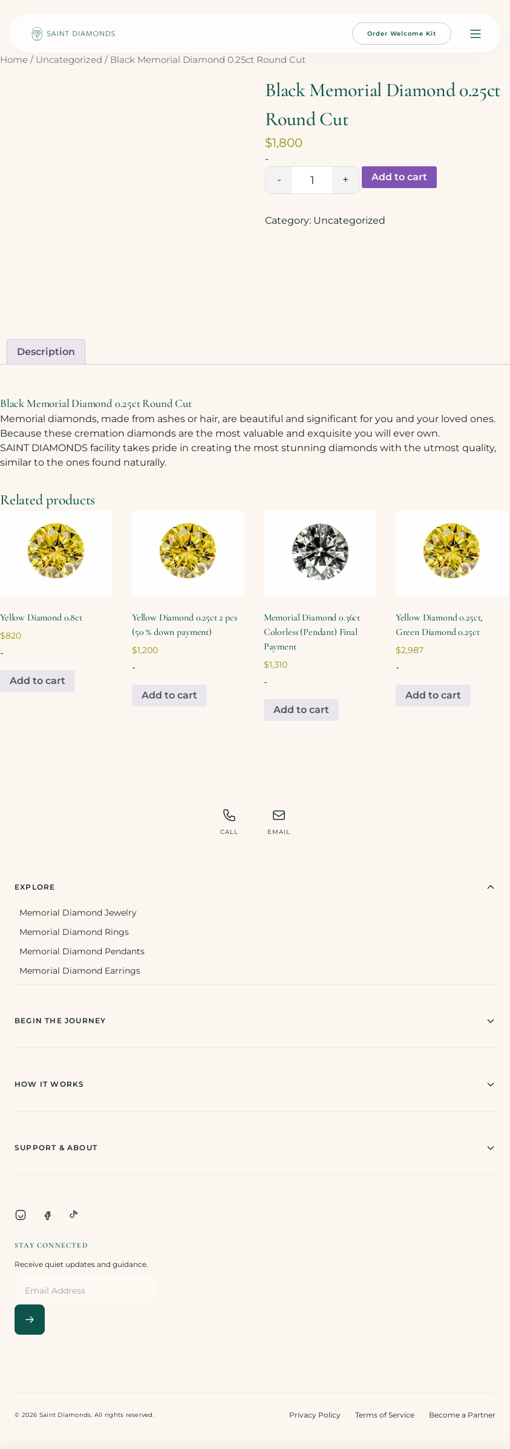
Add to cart (399, 177)
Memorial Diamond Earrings (79, 970)
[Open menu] (475, 34)
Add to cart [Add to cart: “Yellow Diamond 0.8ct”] (37, 680)
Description (46, 351)
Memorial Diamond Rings (74, 931)
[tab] (46, 352)
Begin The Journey (255, 1021)
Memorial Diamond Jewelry (78, 912)
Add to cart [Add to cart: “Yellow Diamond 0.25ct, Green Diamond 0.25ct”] (433, 695)
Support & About (255, 1148)
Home (14, 59)
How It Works (255, 1084)
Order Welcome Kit (401, 33)
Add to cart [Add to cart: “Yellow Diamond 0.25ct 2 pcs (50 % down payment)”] (169, 695)
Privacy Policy (315, 1414)
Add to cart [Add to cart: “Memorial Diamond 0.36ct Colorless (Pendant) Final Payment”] (301, 709)
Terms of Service (384, 1414)
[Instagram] (21, 1215)
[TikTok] (74, 1215)
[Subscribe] (30, 1319)
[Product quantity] (312, 180)
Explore (255, 887)
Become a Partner (462, 1414)
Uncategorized (69, 59)
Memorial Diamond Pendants (82, 951)
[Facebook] (47, 1215)
